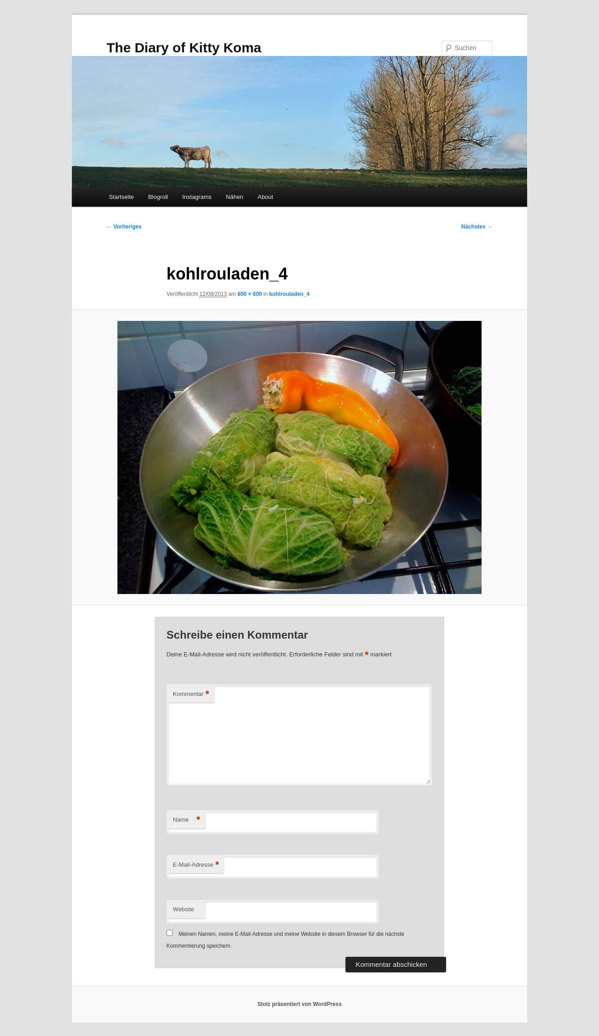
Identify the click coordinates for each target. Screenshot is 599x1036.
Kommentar (191, 694)
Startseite (121, 196)
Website (183, 909)
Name (186, 820)
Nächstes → (476, 226)
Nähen (234, 196)
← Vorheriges (124, 226)
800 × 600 (250, 294)
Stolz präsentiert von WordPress (299, 1004)
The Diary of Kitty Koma (184, 47)
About (265, 196)
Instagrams (196, 196)
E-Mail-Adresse (196, 865)
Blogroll (158, 196)
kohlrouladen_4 (289, 294)
